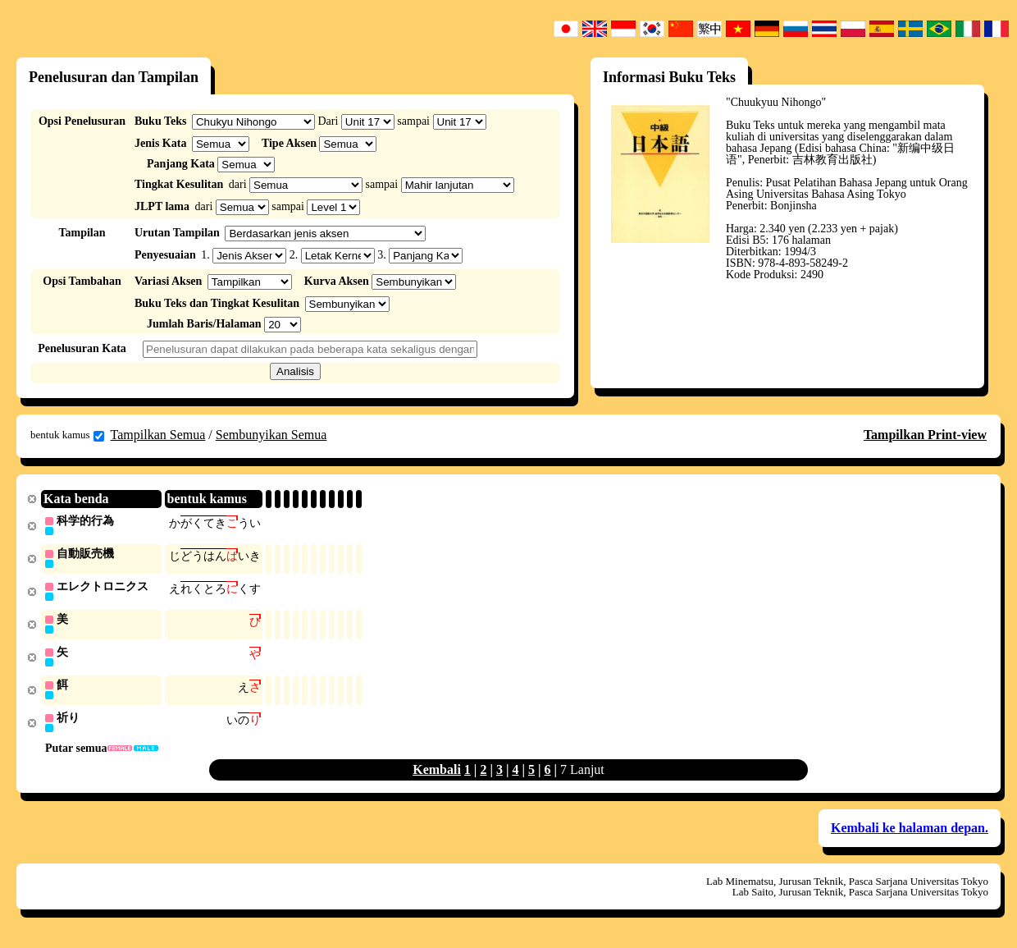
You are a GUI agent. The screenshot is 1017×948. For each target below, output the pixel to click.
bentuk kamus (67, 435)
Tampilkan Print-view (925, 435)
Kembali (437, 775)
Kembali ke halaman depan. (909, 833)
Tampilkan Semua (158, 435)
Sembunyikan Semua (271, 435)
